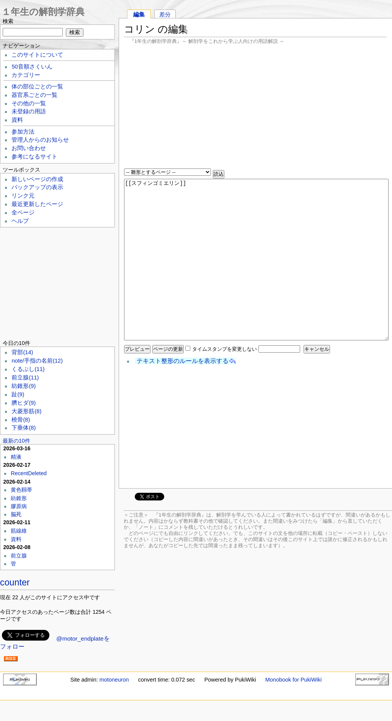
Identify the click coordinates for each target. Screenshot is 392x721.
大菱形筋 (26, 411)
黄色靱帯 (21, 490)
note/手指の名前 (36, 361)
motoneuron (114, 680)
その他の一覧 (28, 103)
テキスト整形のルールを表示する (183, 361)
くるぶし (27, 369)
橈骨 (20, 420)
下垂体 (23, 428)
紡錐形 (23, 386)
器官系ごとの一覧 (34, 95)
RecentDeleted (29, 473)
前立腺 (25, 377)
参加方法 (22, 132)
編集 (139, 14)
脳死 (16, 514)
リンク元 (22, 196)
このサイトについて (37, 55)
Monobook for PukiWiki (293, 680)
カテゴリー (25, 75)
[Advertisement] (255, 107)
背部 (22, 352)
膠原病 (19, 506)
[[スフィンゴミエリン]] (256, 259)
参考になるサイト (34, 157)
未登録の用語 (28, 111)
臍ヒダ (23, 403)
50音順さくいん (31, 67)
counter (15, 582)
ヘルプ (20, 221)
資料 (17, 120)
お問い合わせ (28, 148)
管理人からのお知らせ (40, 140)
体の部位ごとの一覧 (37, 86)
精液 (16, 457)
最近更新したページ (37, 204)
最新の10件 (16, 441)
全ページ (22, 212)
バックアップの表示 (37, 187)
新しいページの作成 (37, 179)
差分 (165, 14)
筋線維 (19, 531)
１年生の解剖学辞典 (43, 12)
